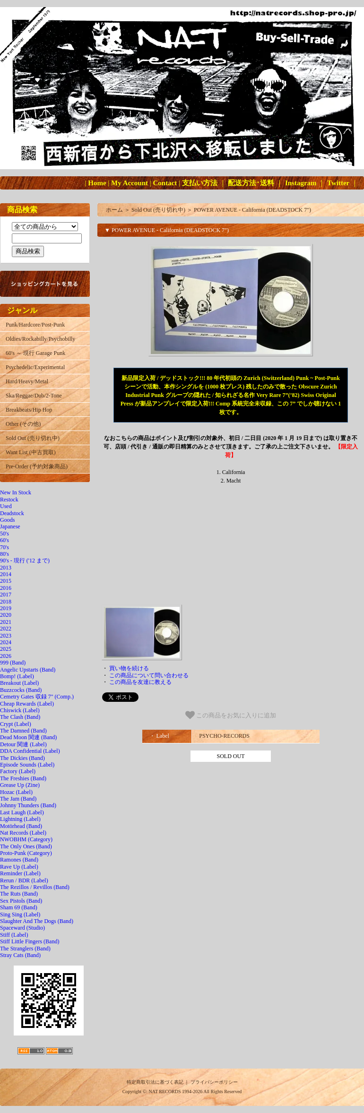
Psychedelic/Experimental (35, 367)
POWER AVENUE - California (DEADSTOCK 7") (252, 210)
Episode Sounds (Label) (27, 764)
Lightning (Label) (20, 819)
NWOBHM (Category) (26, 839)
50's (4, 533)
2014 (5, 574)
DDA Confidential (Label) (30, 751)
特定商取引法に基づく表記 (155, 1082)
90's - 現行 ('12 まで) (25, 560)
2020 (5, 615)
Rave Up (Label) (19, 866)
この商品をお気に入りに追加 (231, 715)
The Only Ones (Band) (26, 846)
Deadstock (12, 513)
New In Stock (15, 492)
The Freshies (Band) (23, 778)
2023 (5, 635)
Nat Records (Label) (23, 832)
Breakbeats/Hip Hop (29, 409)
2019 (5, 608)
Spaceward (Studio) (22, 927)
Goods (7, 520)
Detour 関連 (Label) (23, 744)
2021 (5, 622)
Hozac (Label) (16, 792)
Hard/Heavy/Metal (27, 381)
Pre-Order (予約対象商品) (37, 466)
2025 (5, 649)
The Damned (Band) (23, 730)
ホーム (114, 210)
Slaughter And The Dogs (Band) (36, 921)
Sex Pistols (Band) (21, 900)
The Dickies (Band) (22, 758)
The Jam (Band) (18, 798)
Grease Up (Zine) (20, 785)
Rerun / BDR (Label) (24, 880)
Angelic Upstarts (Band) (27, 669)
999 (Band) (13, 662)
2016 (5, 588)
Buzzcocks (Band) (21, 690)
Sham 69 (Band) (18, 907)
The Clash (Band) (20, 717)
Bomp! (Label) (17, 676)
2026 (5, 656)
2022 (5, 628)
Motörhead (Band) (21, 826)
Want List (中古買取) (31, 452)
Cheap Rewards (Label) (27, 703)
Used (6, 506)
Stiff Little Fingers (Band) (29, 941)
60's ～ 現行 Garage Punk (35, 353)
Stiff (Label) (14, 935)
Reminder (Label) (20, 873)
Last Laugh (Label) (22, 812)
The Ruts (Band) (19, 893)
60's (4, 540)
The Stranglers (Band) (25, 948)
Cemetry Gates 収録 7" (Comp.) (37, 696)
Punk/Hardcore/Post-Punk (35, 324)
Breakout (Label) (19, 683)
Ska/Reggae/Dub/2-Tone (33, 395)
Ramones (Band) (19, 859)
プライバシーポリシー (214, 1082)
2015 (5, 581)
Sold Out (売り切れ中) (33, 438)
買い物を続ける (129, 668)
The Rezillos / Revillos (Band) (34, 887)
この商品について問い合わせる (149, 675)
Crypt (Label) (15, 724)
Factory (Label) (17, 771)
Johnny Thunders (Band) (28, 805)
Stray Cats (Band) (20, 955)
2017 (5, 594)
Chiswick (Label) (20, 710)
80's (4, 554)
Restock (9, 499)
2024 (5, 642)
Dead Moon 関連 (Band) (28, 737)
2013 (5, 567)
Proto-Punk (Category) (26, 853)
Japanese (10, 526)
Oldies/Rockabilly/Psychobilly (40, 339)
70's (4, 547)
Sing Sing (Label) (20, 914)
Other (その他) (23, 424)
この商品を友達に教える (140, 682)
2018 (5, 601)
